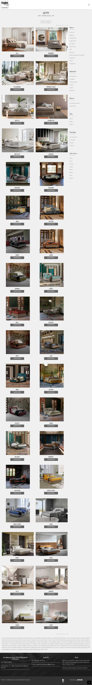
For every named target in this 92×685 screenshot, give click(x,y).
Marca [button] (72, 27)
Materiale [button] (73, 71)
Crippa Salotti (73, 41)
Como (71, 158)
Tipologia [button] (73, 132)
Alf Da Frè (72, 32)
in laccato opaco (73, 82)
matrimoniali (73, 106)
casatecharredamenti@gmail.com (45, 664)
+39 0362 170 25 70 (39, 660)
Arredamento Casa (46, 15)
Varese (71, 178)
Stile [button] (71, 114)
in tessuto (72, 90)
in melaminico (73, 76)
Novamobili (72, 58)
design (71, 121)
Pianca (71, 61)
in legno (71, 85)
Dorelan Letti (73, 46)
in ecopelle (72, 79)
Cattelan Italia (73, 38)
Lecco (71, 161)
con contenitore (73, 137)
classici (71, 118)
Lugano (71, 167)
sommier (72, 145)
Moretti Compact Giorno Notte (77, 55)
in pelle (71, 87)
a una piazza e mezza (75, 103)
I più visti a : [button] (73, 153)
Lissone (71, 164)
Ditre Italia (72, 44)
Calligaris (72, 35)
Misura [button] (72, 98)
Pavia (71, 175)
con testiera (72, 140)
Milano (71, 169)
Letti (53, 15)
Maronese (72, 52)
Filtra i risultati (46, 22)
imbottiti (72, 142)
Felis (71, 49)
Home (39, 15)
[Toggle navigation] (89, 4)
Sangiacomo (72, 63)
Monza (71, 172)
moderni (72, 124)
